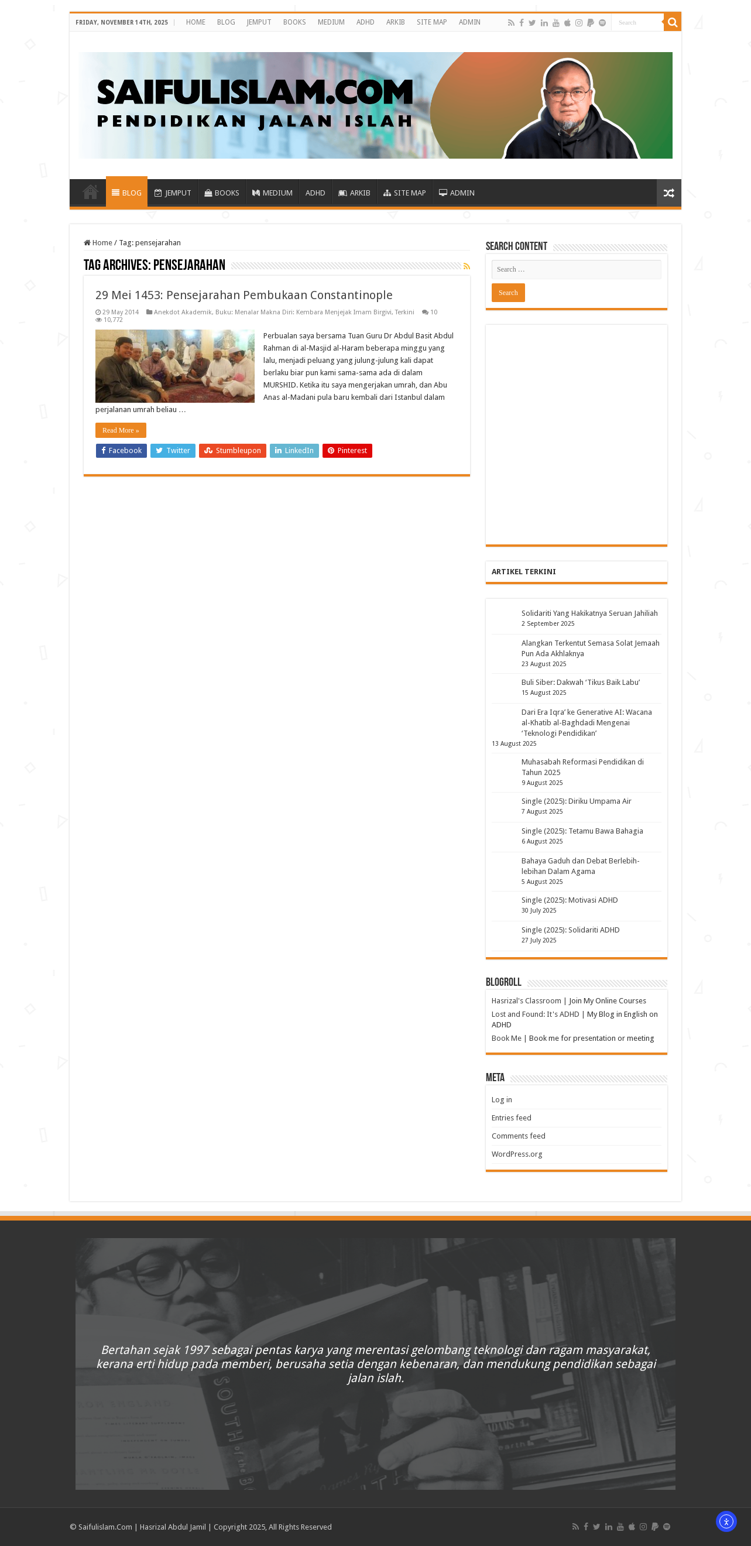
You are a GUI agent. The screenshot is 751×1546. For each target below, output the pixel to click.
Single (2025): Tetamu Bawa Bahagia (582, 831)
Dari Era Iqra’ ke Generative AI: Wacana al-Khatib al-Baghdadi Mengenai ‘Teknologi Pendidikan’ (587, 723)
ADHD (365, 22)
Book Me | (509, 1038)
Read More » (120, 430)
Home (98, 242)
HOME (195, 22)
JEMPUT (259, 22)
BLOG (226, 22)
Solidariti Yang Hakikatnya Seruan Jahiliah (590, 613)
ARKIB (395, 22)
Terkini (404, 312)
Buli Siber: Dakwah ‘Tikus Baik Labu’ (581, 682)
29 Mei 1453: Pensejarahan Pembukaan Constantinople (244, 295)
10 (433, 312)
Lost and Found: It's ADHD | (538, 1014)
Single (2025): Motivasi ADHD (570, 900)
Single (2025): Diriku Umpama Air (577, 801)
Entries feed (511, 1117)
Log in (502, 1099)
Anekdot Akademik (183, 312)
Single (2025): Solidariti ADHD (571, 929)
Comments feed (519, 1136)
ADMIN (470, 22)
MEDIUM (331, 22)
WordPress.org (517, 1154)
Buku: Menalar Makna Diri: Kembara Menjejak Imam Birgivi (303, 312)
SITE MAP (432, 22)
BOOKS (294, 22)
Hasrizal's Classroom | (529, 1000)
